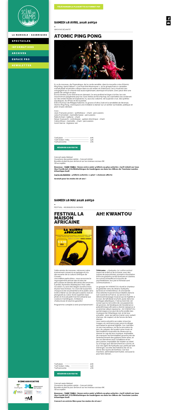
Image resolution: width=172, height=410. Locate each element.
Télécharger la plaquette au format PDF (78, 7)
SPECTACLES (21, 41)
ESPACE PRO (21, 59)
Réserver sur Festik (67, 147)
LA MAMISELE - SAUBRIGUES (29, 35)
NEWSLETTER (22, 65)
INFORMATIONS (23, 47)
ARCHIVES (19, 53)
